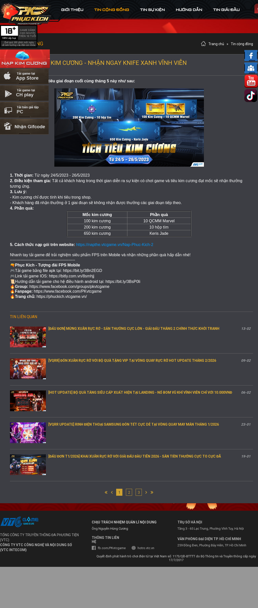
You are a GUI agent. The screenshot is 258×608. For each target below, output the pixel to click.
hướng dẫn (189, 9)
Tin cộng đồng (242, 44)
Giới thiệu (72, 9)
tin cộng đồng (111, 9)
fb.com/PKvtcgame (112, 548)
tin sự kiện (152, 9)
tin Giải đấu (226, 9)
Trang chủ (216, 44)
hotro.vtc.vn (146, 548)
